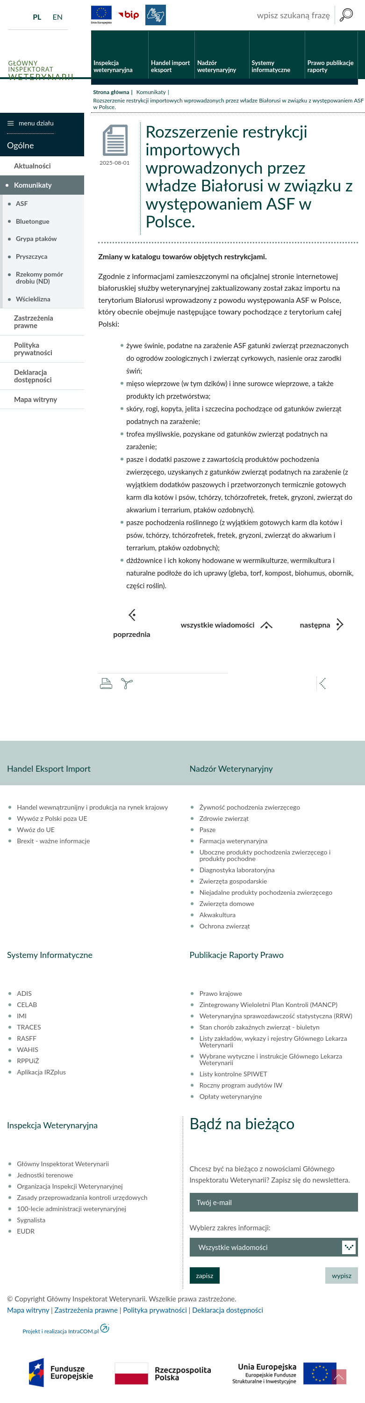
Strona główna (111, 92)
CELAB (27, 1005)
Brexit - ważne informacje (53, 841)
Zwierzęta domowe (227, 904)
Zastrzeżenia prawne (33, 322)
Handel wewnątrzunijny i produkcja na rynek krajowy (92, 807)
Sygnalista (31, 1220)
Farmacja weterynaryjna (234, 841)
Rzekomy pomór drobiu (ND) (39, 277)
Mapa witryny (35, 399)
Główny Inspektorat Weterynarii (63, 1164)
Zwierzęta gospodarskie (233, 881)
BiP (128, 15)
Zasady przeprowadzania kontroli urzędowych (82, 1198)
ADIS (24, 994)
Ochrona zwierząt (225, 926)
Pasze (208, 830)
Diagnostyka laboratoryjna (237, 870)
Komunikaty (151, 92)
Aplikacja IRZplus (41, 1072)
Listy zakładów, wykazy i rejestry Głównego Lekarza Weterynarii (273, 1042)
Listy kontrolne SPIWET (233, 1074)
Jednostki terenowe (45, 1175)
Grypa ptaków (36, 239)
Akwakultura (218, 915)
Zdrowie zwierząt (224, 819)
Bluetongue (33, 222)
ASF (22, 204)
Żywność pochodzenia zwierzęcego (250, 807)
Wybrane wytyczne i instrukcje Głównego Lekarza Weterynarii (271, 1060)
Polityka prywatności (33, 349)
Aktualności (32, 166)
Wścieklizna (33, 300)
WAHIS (27, 1050)
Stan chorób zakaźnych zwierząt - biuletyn (260, 1027)
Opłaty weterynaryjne (231, 1097)
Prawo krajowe (221, 994)
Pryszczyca (32, 257)
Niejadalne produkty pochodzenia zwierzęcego (266, 893)
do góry (338, 1376)
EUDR (26, 1231)
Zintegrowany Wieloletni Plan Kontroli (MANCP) (268, 1005)
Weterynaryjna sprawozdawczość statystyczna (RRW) (276, 1016)
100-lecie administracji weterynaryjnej (71, 1209)
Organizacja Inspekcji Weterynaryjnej (69, 1187)
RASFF (26, 1039)
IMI (22, 1016)
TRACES (29, 1027)
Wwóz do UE (36, 830)
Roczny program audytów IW (241, 1085)
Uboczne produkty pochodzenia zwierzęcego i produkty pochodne (265, 855)
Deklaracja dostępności (32, 376)
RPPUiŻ (28, 1061)
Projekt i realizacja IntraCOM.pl (60, 1331)
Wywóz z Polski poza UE (52, 819)
